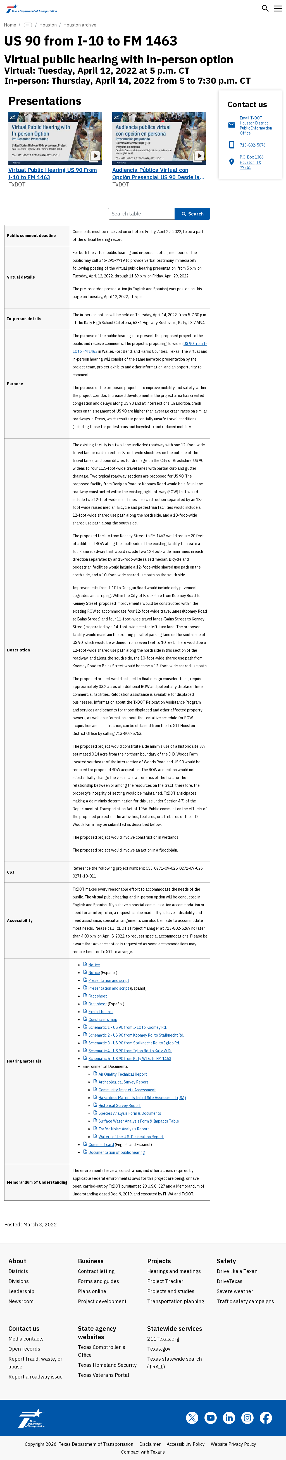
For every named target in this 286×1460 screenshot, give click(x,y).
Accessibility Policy (186, 1444)
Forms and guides (98, 1281)
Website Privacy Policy (233, 1444)
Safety (226, 1261)
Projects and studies (170, 1291)
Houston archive (79, 25)
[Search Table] (141, 214)
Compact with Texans (143, 1452)
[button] (265, 8)
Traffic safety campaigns (245, 1301)
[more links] (28, 25)
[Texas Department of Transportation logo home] (31, 8)
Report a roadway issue (35, 1376)
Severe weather (235, 1291)
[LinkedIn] (229, 1418)
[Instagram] (247, 1418)
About (17, 1261)
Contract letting (96, 1271)
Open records (24, 1349)
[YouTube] (210, 1418)
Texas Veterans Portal (103, 1375)
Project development (102, 1301)
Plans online (92, 1291)
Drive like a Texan (237, 1271)
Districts (18, 1271)
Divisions (18, 1281)
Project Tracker (165, 1281)
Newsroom (21, 1301)
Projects (159, 1261)
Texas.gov (158, 1349)
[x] (192, 1418)
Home (10, 25)
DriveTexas (229, 1281)
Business (91, 1261)
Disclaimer (150, 1444)
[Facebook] (266, 1418)
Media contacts (26, 1339)
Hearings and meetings (174, 1271)
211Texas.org (163, 1339)
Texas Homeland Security (107, 1365)
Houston (48, 25)
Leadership (21, 1291)
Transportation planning (175, 1301)
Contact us (23, 1328)
